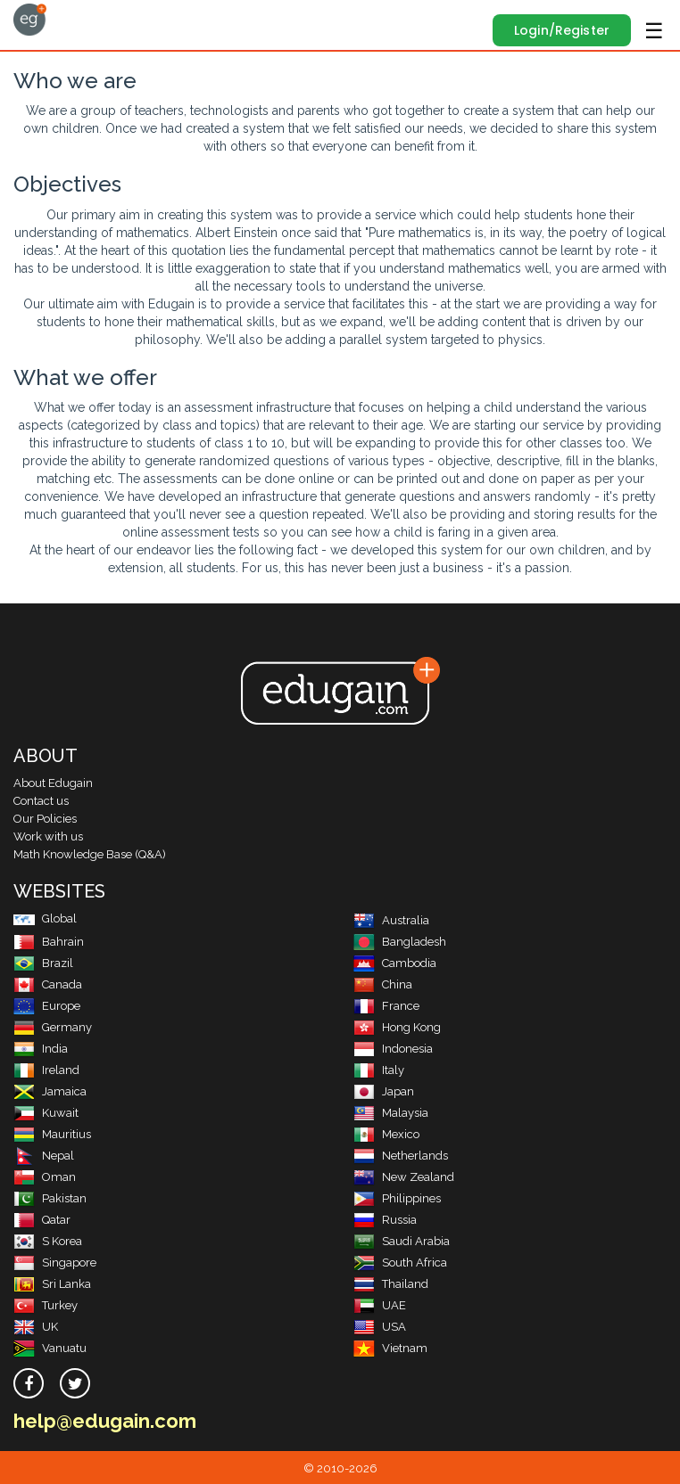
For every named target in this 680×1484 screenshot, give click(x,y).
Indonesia (393, 1048)
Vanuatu (50, 1348)
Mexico (386, 1134)
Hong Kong (397, 1027)
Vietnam (390, 1348)
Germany (52, 1027)
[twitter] (75, 1383)
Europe (46, 1006)
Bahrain (48, 941)
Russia (385, 1219)
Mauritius (52, 1134)
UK (35, 1326)
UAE (379, 1305)
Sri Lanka (52, 1284)
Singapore (54, 1262)
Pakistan (50, 1198)
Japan (383, 1091)
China (382, 984)
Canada (47, 984)
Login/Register (562, 30)
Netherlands (400, 1155)
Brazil (43, 963)
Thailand (390, 1284)
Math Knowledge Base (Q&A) (89, 854)
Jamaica (50, 1091)
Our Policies (45, 818)
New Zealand (403, 1177)
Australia (391, 920)
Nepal (43, 1155)
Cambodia (394, 963)
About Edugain (53, 783)
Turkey (45, 1305)
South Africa (400, 1262)
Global (45, 918)
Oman (44, 1177)
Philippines (397, 1198)
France (386, 1006)
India (40, 1048)
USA (379, 1326)
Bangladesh (399, 941)
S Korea (47, 1241)
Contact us (41, 801)
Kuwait (46, 1112)
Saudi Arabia (401, 1241)
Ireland (46, 1070)
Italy (378, 1070)
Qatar (41, 1219)
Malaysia (390, 1112)
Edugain (29, 20)
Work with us (48, 836)
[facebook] (28, 1383)
